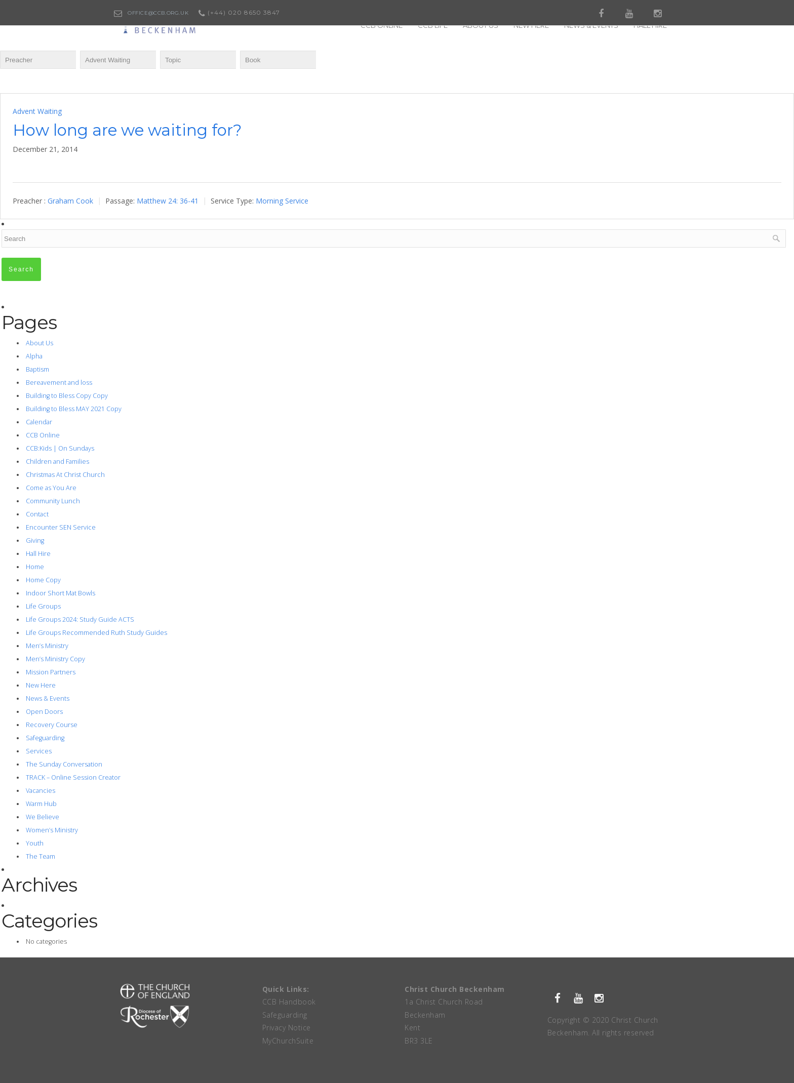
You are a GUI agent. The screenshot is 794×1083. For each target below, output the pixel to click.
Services (39, 751)
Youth (35, 843)
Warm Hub (41, 803)
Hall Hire (38, 553)
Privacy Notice (286, 1027)
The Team (40, 856)
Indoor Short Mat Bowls (60, 593)
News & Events (47, 698)
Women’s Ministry (52, 830)
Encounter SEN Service (61, 527)
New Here (41, 685)
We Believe (42, 817)
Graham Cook (70, 201)
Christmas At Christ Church (65, 474)
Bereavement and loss (59, 382)
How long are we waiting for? (127, 130)
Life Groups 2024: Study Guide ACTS (80, 619)
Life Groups (43, 606)
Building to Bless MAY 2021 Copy (74, 409)
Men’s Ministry (47, 645)
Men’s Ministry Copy (55, 659)
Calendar (39, 422)
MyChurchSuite (288, 1041)
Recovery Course (51, 724)
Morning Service (282, 201)
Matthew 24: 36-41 (167, 201)
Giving (35, 540)
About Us (39, 343)
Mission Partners (50, 672)
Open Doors (44, 711)
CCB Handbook (289, 1002)
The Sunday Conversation (64, 764)
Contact (37, 514)
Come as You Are (51, 488)
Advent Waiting (37, 111)
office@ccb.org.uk (158, 13)
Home (35, 567)
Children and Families (57, 461)
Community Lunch (53, 501)
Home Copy (43, 580)
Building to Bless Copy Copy (67, 395)
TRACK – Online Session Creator (73, 777)
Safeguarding (45, 738)
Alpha (34, 356)
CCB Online (43, 435)
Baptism (37, 369)
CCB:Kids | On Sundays (60, 448)
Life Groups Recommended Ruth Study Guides (96, 632)
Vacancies (40, 790)
